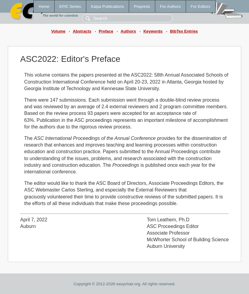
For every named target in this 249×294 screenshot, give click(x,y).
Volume (58, 31)
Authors (128, 31)
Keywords (153, 31)
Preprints (142, 6)
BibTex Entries (184, 31)
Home (44, 6)
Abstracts (82, 31)
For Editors (200, 6)
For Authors (170, 6)
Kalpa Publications (107, 6)
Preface (106, 31)
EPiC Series (70, 6)
